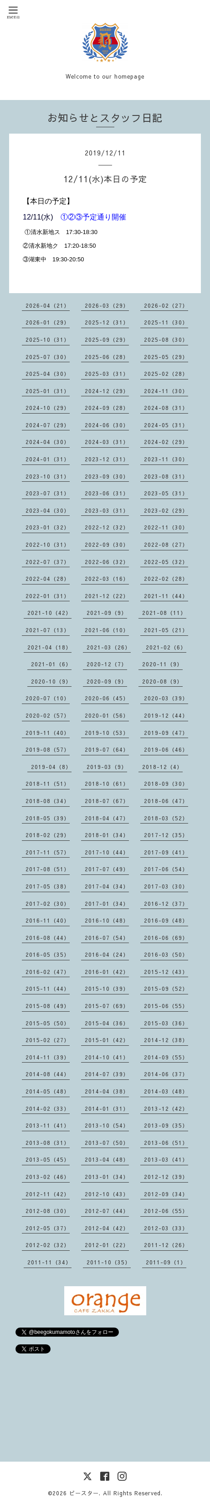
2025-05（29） (166, 356)
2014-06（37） (166, 1074)
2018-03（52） (166, 818)
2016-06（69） (166, 937)
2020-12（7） (107, 664)
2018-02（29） (48, 835)
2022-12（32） (107, 527)
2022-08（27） (166, 544)
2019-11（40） (48, 732)
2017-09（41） (166, 852)
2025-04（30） (48, 373)
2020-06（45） (107, 698)
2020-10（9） (51, 681)
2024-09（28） (107, 407)
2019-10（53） (107, 732)
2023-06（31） (107, 493)
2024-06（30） (107, 425)
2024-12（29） (107, 390)
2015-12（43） (166, 971)
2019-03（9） (107, 766)
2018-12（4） (162, 766)
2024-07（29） (48, 425)
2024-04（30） (48, 441)
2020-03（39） (166, 698)
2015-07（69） (107, 1005)
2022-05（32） (166, 561)
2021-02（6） (166, 647)
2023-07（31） (48, 493)
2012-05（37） (48, 1228)
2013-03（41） (166, 1159)
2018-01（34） (107, 835)
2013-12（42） (166, 1108)
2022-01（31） (48, 595)
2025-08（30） (166, 339)
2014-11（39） (48, 1057)
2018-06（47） (166, 800)
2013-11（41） (48, 1125)
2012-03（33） (166, 1228)
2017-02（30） (48, 903)
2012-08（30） (48, 1210)
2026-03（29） (107, 305)
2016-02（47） (48, 971)
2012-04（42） (107, 1228)
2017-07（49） (107, 869)
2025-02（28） (166, 373)
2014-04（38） (107, 1091)
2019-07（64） (107, 749)
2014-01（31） (107, 1108)
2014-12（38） (166, 1040)
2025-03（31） (107, 373)
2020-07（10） (48, 698)
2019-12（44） (166, 715)
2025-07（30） (48, 356)
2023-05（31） (166, 493)
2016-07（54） (107, 937)
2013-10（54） (107, 1125)
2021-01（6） (51, 664)
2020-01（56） (107, 715)
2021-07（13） (48, 630)
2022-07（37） (48, 561)
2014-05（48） (48, 1091)
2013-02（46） (48, 1176)
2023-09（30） (107, 476)
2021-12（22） (107, 595)
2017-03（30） (166, 886)
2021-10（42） (49, 612)
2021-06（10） (107, 630)
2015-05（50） (48, 1023)
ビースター (84, 1493)
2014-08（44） (48, 1074)
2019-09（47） (166, 732)
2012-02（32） (48, 1244)
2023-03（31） (107, 510)
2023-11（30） (166, 459)
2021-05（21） (166, 630)
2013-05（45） (48, 1159)
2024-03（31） (107, 441)
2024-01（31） (48, 459)
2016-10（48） (107, 920)
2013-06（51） (166, 1142)
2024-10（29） (48, 407)
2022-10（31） (48, 544)
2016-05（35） (48, 954)
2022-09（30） (107, 544)
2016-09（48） (166, 920)
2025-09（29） (107, 339)
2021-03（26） (109, 647)
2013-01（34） (107, 1176)
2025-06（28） (107, 356)
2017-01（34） (107, 903)
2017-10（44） (107, 852)
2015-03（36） (166, 1023)
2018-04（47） (107, 818)
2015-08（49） (48, 1005)
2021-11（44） (166, 595)
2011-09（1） (166, 1262)
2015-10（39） (107, 988)
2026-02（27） (166, 305)
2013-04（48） (107, 1159)
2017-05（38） (48, 886)
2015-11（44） (48, 988)
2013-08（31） (48, 1142)
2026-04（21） (48, 305)
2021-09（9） (107, 612)
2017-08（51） (48, 869)
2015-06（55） (166, 1005)
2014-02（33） (48, 1108)
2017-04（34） (107, 886)
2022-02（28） (166, 578)
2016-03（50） (166, 954)
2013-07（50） (107, 1142)
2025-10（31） (48, 339)
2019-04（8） (51, 766)
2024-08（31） (166, 407)
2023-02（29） (166, 510)
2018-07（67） (107, 800)
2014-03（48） (166, 1091)
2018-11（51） (48, 783)
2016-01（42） (107, 971)
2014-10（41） (107, 1057)
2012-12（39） (166, 1176)
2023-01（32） (48, 527)
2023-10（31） (48, 476)
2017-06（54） (166, 869)
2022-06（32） (107, 561)
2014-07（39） (107, 1074)
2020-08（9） (162, 681)
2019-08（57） (48, 749)
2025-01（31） (48, 390)
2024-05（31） (166, 425)
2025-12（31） (107, 322)
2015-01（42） (107, 1040)
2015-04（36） (107, 1023)
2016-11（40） (48, 920)
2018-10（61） (107, 783)
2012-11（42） (48, 1194)
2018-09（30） (166, 783)
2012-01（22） (107, 1244)
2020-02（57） (48, 715)
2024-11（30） (166, 390)
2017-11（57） (48, 852)
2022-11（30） (166, 527)
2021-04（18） (49, 647)
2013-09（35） (166, 1125)
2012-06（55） (166, 1210)
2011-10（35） (109, 1262)
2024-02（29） (166, 441)
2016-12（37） (166, 903)
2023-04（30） (48, 510)
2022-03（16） (107, 578)
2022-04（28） (48, 578)
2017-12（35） (166, 835)
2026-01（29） (48, 322)
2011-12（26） (166, 1244)
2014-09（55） (166, 1057)
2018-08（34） (48, 800)
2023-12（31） (107, 459)
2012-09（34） (166, 1194)
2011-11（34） (49, 1262)
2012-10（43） (107, 1194)
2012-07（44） (107, 1210)
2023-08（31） (166, 476)
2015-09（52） (166, 988)
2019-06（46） (166, 749)
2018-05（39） (48, 818)
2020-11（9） (162, 664)
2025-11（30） (166, 322)
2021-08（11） (164, 612)
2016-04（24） (107, 954)
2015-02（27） (48, 1040)
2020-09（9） (107, 681)
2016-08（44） (48, 937)
